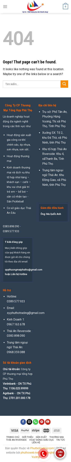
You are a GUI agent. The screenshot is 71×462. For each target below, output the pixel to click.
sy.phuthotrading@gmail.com (25, 313)
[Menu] (5, 6)
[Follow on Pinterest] (41, 422)
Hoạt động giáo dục (41, 440)
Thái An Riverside (16, 440)
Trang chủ (12, 437)
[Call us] (35, 422)
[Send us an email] (29, 422)
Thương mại (56, 437)
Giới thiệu (27, 437)
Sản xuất (41, 437)
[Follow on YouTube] (48, 422)
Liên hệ (36, 442)
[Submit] (64, 84)
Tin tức (60, 440)
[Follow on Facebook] (23, 422)
